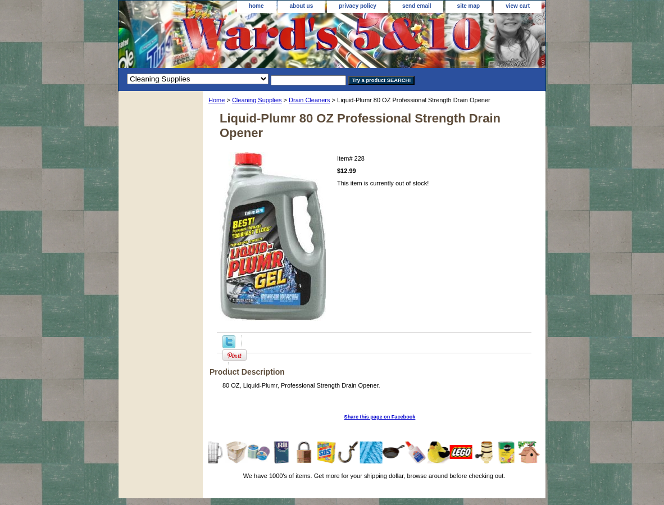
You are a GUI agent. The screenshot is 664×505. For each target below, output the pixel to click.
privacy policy (357, 6)
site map (468, 6)
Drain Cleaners (309, 100)
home (256, 6)
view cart (518, 6)
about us (301, 6)
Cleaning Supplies (257, 100)
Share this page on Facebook (380, 417)
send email (416, 6)
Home (216, 100)
